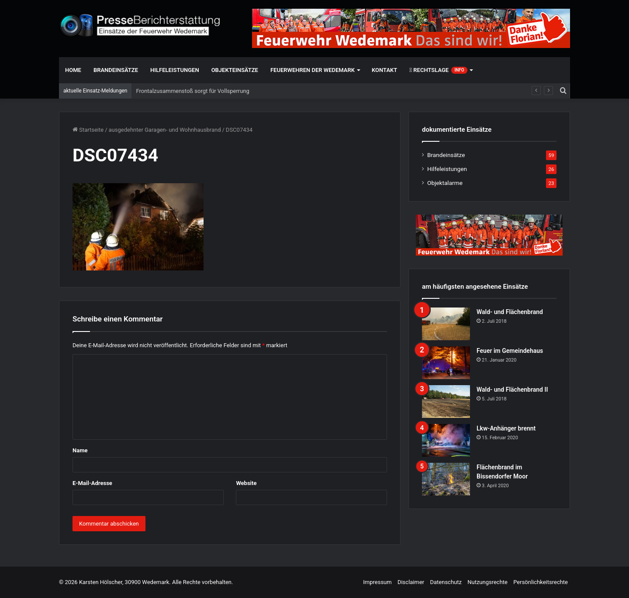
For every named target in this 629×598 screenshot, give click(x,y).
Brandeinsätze (115, 70)
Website (246, 483)
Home (73, 70)
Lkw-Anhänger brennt (506, 428)
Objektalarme (445, 182)
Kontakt (384, 70)
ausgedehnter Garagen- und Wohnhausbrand (165, 129)
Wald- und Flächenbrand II (512, 389)
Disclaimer (410, 582)
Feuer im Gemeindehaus (510, 350)
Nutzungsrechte (487, 582)
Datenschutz (445, 582)
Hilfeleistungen (174, 70)
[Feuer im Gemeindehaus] (446, 362)
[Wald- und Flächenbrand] (446, 324)
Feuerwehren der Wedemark (312, 70)
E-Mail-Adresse (92, 483)
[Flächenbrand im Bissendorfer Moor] (446, 479)
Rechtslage (438, 70)
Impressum (377, 582)
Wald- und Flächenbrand (510, 311)
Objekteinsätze (234, 70)
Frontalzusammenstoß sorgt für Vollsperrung (192, 91)
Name (80, 450)
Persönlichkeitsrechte (540, 582)
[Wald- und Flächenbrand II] (446, 401)
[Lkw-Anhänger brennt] (446, 440)
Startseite (88, 129)
